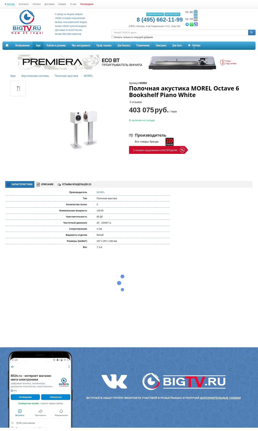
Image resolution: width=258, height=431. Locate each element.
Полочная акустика (66, 75)
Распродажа (86, 4)
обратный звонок (155, 14)
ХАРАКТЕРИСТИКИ (19, 184)
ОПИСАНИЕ (45, 185)
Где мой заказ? (172, 14)
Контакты (24, 4)
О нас (73, 4)
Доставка (49, 4)
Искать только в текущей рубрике (132, 37)
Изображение (22, 45)
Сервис (62, 4)
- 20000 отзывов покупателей (69, 18)
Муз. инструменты (81, 45)
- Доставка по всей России (68, 30)
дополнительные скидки (220, 398)
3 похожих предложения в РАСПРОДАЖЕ (155, 150)
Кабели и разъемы (56, 45)
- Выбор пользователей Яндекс (70, 22)
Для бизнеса (123, 45)
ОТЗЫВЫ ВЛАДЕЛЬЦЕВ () (74, 184)
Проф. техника (103, 45)
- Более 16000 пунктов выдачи (70, 26)
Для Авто (177, 45)
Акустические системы (35, 75)
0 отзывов (136, 102)
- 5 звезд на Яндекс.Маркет (68, 14)
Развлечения (142, 45)
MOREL (88, 75)
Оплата (36, 4)
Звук (38, 45)
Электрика (160, 45)
